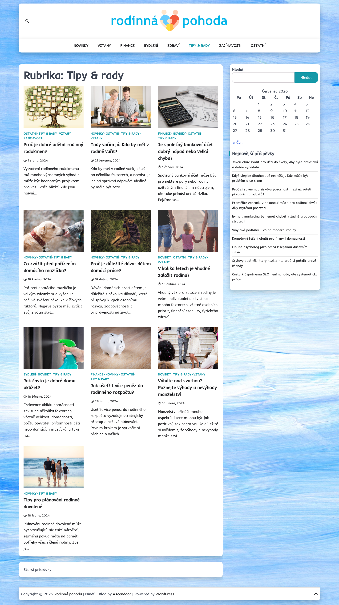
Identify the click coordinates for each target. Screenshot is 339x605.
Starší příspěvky (37, 569)
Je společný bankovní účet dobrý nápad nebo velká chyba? (185, 151)
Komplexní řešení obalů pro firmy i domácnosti (268, 238)
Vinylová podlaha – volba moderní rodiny (264, 230)
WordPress (165, 594)
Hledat (238, 69)
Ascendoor (122, 594)
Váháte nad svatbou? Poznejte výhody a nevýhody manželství (187, 387)
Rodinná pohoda (68, 594)
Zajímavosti (230, 45)
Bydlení (151, 45)
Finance (127, 45)
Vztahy (104, 45)
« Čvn (237, 142)
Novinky (81, 45)
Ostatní (258, 45)
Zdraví (173, 45)
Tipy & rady (199, 45)
